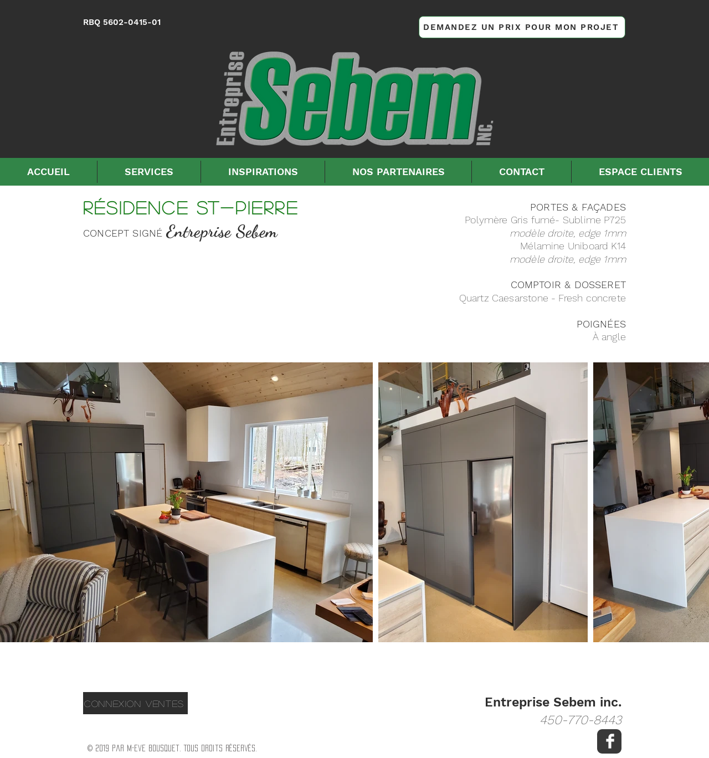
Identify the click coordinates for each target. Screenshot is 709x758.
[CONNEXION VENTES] (135, 703)
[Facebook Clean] (610, 741)
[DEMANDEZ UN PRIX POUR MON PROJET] (522, 27)
